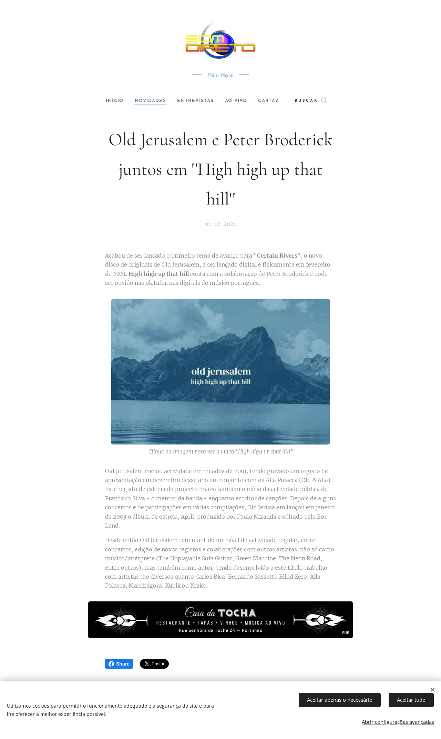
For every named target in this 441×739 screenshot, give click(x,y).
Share (119, 664)
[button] (319, 101)
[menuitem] (111, 101)
